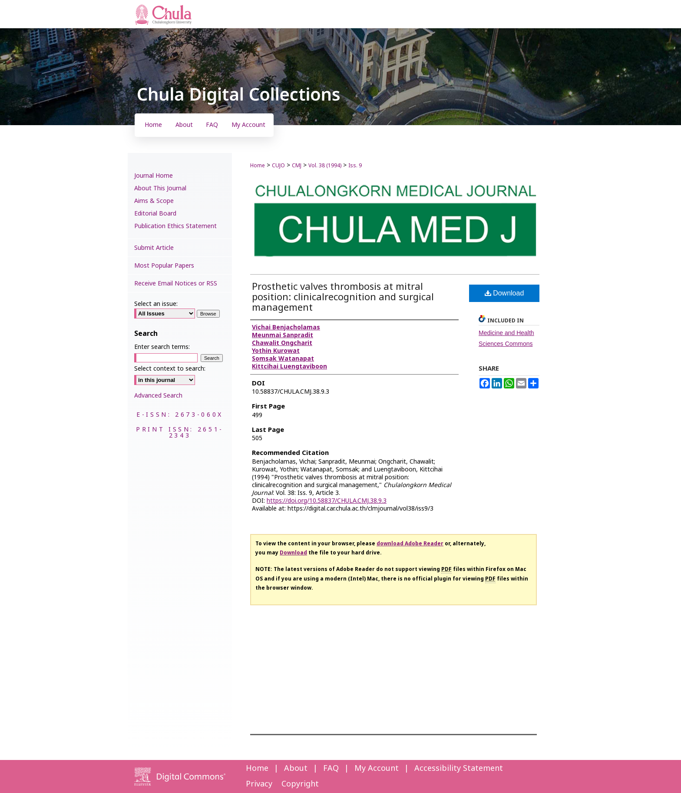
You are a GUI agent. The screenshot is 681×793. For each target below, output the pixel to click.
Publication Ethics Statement (175, 226)
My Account (376, 768)
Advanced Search (158, 395)
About (295, 768)
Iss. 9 (355, 165)
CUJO (278, 165)
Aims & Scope (154, 201)
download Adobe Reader (410, 543)
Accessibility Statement (458, 768)
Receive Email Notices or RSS (175, 283)
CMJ (296, 165)
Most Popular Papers (164, 265)
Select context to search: (169, 368)
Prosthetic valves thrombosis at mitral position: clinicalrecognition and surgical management (343, 297)
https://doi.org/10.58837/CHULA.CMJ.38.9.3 (327, 500)
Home (257, 165)
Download (504, 293)
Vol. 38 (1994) (324, 165)
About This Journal (160, 188)
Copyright (300, 784)
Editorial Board (155, 213)
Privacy (259, 784)
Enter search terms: (162, 347)
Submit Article (154, 247)
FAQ (331, 768)
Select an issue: (156, 304)
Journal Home (153, 175)
